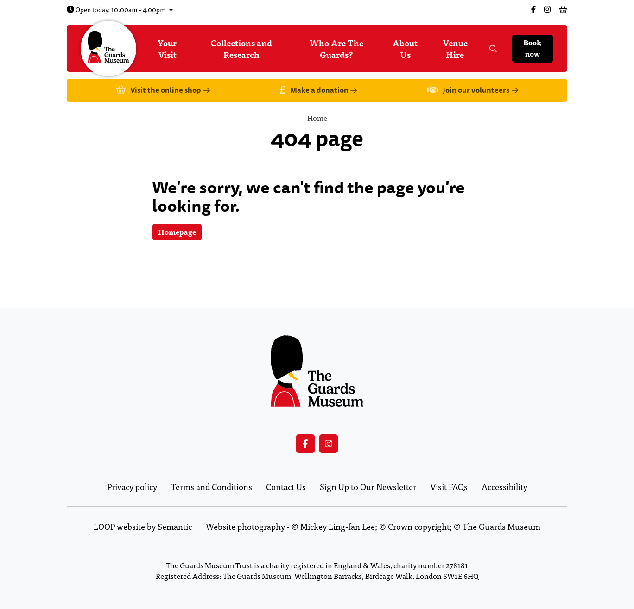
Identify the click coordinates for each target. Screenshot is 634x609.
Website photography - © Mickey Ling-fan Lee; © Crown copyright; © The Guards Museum (373, 526)
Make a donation (318, 90)
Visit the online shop (163, 90)
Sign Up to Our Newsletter (368, 486)
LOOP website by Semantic (143, 526)
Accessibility (504, 486)
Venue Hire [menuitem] (455, 49)
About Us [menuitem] (405, 49)
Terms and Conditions (211, 486)
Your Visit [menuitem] (167, 49)
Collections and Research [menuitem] (241, 49)
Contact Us (286, 486)
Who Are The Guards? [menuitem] (336, 49)
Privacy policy (132, 486)
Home (317, 118)
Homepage (177, 232)
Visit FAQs (449, 486)
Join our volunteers (472, 90)
